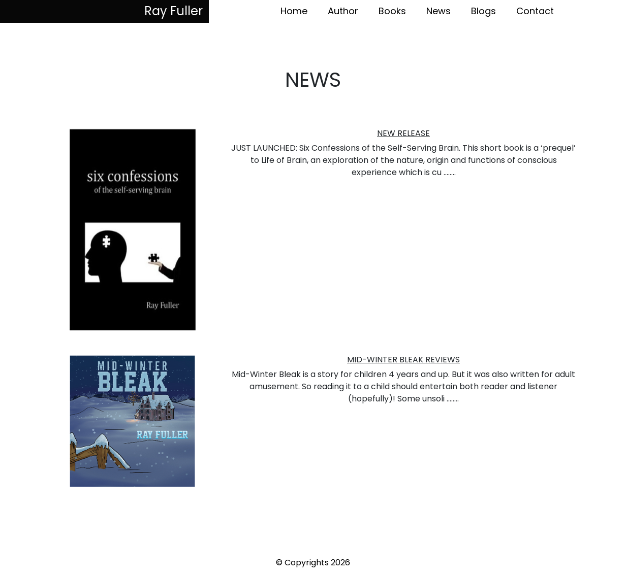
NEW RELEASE (403, 133)
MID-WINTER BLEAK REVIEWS (403, 359)
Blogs (483, 11)
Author (343, 11)
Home (293, 11)
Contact (535, 11)
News (438, 11)
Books (392, 11)
